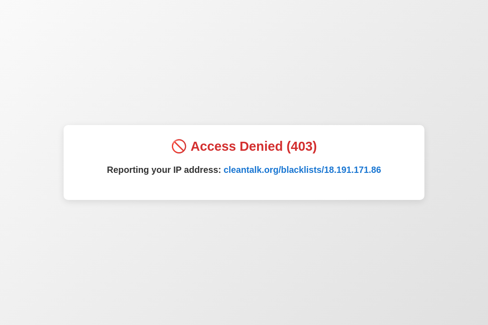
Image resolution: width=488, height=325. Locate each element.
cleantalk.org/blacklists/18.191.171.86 (302, 170)
